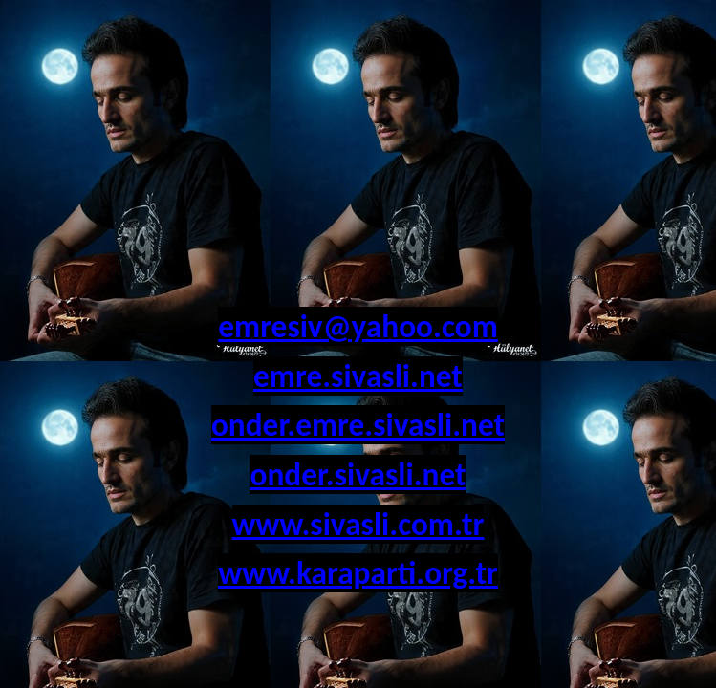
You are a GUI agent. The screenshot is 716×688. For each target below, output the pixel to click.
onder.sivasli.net (358, 474)
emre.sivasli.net (358, 376)
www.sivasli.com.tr (358, 524)
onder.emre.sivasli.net (358, 424)
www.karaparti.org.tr (358, 572)
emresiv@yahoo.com (358, 326)
